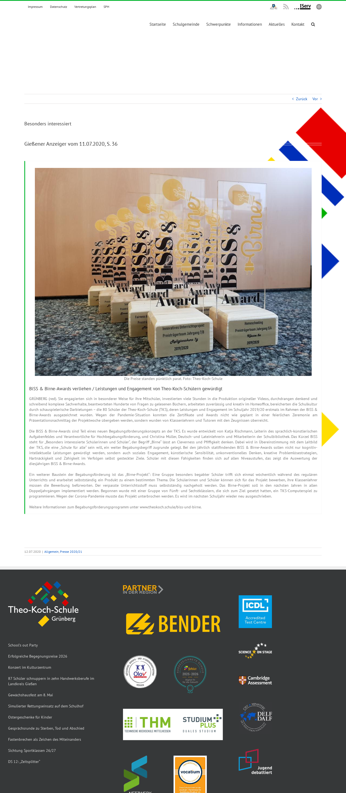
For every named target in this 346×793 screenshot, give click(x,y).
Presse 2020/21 (71, 552)
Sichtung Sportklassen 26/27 (32, 750)
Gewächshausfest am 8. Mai (30, 695)
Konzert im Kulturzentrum (29, 667)
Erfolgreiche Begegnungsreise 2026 (37, 656)
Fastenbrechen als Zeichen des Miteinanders (44, 739)
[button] (313, 24)
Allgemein (51, 552)
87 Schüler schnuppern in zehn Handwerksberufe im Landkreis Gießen (51, 681)
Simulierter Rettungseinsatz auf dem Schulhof (45, 706)
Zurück (301, 98)
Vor (315, 98)
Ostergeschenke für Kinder (30, 717)
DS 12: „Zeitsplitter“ (24, 761)
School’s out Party (23, 645)
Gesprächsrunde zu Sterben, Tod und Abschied (46, 728)
